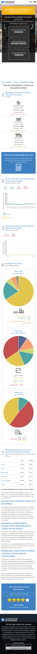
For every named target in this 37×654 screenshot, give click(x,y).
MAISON (18, 31)
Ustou (3, 484)
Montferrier (5, 472)
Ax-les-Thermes (6, 480)
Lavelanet (4, 476)
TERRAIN (19, 54)
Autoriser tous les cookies (18, 648)
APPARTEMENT (19, 43)
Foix (2, 468)
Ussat (3, 464)
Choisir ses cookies (18, 643)
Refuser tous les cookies (18, 645)
